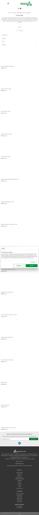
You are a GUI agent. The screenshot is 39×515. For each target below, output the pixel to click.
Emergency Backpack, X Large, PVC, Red (8, 427)
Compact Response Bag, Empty (7, 337)
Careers (19, 481)
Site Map (19, 483)
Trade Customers (19, 472)
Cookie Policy (19, 496)
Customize (19, 265)
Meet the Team (19, 477)
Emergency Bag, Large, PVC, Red (7, 292)
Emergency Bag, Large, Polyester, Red (8, 269)
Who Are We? (19, 474)
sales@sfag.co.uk (20, 463)
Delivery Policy (19, 498)
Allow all (31, 265)
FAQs (20, 486)
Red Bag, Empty (4, 382)
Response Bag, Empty (5, 405)
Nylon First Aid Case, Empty (6, 88)
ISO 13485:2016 (19, 506)
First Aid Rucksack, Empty (5, 156)
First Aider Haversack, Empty (6, 134)
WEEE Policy (19, 501)
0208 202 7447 (20, 461)
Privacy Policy (19, 495)
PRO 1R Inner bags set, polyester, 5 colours (9, 314)
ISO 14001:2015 (19, 507)
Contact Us (19, 475)
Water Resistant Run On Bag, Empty (7, 66)
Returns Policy (19, 500)
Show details (32, 262)
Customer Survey (19, 488)
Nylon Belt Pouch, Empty (5, 111)
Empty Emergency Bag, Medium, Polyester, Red (9, 179)
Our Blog (19, 485)
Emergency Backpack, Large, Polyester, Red (9, 224)
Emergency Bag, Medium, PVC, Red (7, 201)
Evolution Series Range (19, 478)
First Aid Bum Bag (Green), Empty (7, 359)
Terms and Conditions (19, 493)
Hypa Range (19, 480)
